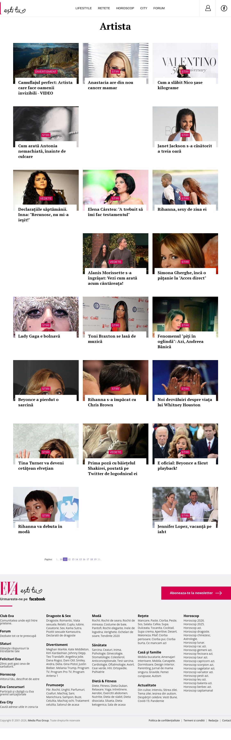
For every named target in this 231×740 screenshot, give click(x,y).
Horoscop (125, 8)
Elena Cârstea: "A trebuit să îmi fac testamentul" (115, 211)
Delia (59, 664)
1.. (57, 559)
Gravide (154, 672)
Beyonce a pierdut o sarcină (38, 402)
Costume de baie (115, 624)
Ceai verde (99, 668)
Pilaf (155, 635)
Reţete (143, 616)
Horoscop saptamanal (198, 690)
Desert (172, 631)
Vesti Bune (170, 697)
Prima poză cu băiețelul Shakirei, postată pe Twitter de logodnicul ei (112, 468)
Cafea (156, 624)
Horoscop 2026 (194, 620)
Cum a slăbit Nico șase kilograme (180, 85)
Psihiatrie (98, 672)
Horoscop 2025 (194, 624)
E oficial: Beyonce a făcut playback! (183, 465)
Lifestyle (84, 8)
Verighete (110, 632)
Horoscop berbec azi (197, 687)
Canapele (168, 661)
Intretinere (119, 689)
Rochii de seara (111, 620)
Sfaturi (5, 643)
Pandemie (157, 701)
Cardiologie (99, 664)
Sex (62, 628)
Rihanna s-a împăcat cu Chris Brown (112, 402)
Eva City (6, 702)
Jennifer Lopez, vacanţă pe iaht (185, 529)
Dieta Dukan (119, 686)
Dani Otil (69, 660)
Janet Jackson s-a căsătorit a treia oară (185, 148)
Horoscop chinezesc (197, 635)
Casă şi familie (149, 652)
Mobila (156, 661)
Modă (96, 616)
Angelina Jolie (74, 657)
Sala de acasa (116, 704)
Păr (48, 690)
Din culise (144, 690)
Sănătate (99, 645)
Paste (154, 620)
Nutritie (97, 697)
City (143, 8)
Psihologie (99, 653)
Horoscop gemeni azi (198, 650)
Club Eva (7, 616)
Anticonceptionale (104, 661)
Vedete (45, 198)
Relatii (62, 624)
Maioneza (144, 635)
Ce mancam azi (156, 643)
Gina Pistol (70, 664)
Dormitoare (145, 664)
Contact (226, 720)
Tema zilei (144, 693)
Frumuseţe (55, 685)
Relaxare (98, 689)
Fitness (105, 686)
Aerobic (97, 693)
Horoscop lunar (194, 642)
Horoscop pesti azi (196, 676)
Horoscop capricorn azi (199, 661)
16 (84, 559)
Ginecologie (114, 653)
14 (76, 559)
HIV (109, 668)
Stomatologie (101, 657)
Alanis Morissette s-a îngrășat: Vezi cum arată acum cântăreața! (112, 278)
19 (95, 559)
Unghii (65, 690)
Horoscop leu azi (195, 679)
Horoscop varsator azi (198, 672)
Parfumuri (77, 690)
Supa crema (146, 631)
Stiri (115, 71)
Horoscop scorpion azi (198, 665)
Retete (104, 8)
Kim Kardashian (56, 653)
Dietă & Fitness (104, 681)
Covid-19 (143, 701)
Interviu (157, 690)
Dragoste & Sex (58, 616)
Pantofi (96, 628)
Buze (78, 697)
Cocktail (168, 628)
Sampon (68, 697)
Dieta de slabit (112, 697)
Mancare (143, 620)
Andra (50, 664)
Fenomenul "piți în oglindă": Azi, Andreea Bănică (181, 341)
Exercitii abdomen (115, 693)
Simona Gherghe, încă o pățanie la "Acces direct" (182, 275)
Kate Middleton (78, 649)
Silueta (109, 701)
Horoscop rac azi (195, 646)
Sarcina (97, 650)
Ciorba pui (158, 639)
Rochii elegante (113, 628)
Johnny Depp (76, 653)
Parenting (144, 668)
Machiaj (62, 693)
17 (87, 559)
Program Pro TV (61, 672)
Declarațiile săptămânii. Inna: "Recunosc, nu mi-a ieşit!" (43, 214)
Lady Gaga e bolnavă (39, 336)
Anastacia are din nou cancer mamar (110, 85)
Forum (159, 8)
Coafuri (51, 693)
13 (73, 559)
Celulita (51, 701)
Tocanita (156, 628)
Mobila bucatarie (149, 657)
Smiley (80, 660)
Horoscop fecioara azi (198, 654)
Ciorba (163, 620)
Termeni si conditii (194, 720)
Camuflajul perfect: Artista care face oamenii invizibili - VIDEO (45, 88)
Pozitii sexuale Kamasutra (63, 632)
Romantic (65, 620)
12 (69, 559)
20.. (99, 559)
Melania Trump (66, 668)
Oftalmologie (116, 664)
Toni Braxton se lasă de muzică (112, 338)
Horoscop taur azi (195, 657)
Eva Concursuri (12, 687)
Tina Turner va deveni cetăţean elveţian (41, 465)
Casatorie (52, 628)
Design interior (164, 664)
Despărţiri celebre (150, 697)
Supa (165, 624)
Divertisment (46, 71)
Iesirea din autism (164, 693)
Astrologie (190, 639)
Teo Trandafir (55, 657)
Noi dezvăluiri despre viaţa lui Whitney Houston (185, 402)
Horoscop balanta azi (198, 683)
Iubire (80, 624)
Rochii (56, 690)
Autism (156, 676)
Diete (95, 686)
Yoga (108, 689)
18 (91, 559)
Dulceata (143, 628)
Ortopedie (119, 668)
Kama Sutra (73, 628)
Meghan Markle (56, 649)
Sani (71, 693)
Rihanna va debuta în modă (40, 529)
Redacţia (213, 720)
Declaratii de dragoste (60, 635)
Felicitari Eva (10, 659)
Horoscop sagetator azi (199, 668)
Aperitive (161, 631)
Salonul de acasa (68, 704)
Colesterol (117, 657)
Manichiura (53, 697)
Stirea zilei (170, 690)
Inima (117, 650)
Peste (172, 620)
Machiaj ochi (65, 701)
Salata (148, 624)
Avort (130, 664)
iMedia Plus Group (38, 720)
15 (80, 559)
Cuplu (71, 624)
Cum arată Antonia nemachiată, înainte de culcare (42, 151)
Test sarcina (125, 661)
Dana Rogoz (54, 660)
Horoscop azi (192, 628)
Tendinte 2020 (110, 636)
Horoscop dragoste (196, 631)
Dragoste (52, 620)
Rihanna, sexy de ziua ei (182, 209)
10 (61, 559)
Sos (140, 624)
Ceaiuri (107, 650)
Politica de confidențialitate (164, 720)
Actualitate (147, 685)
